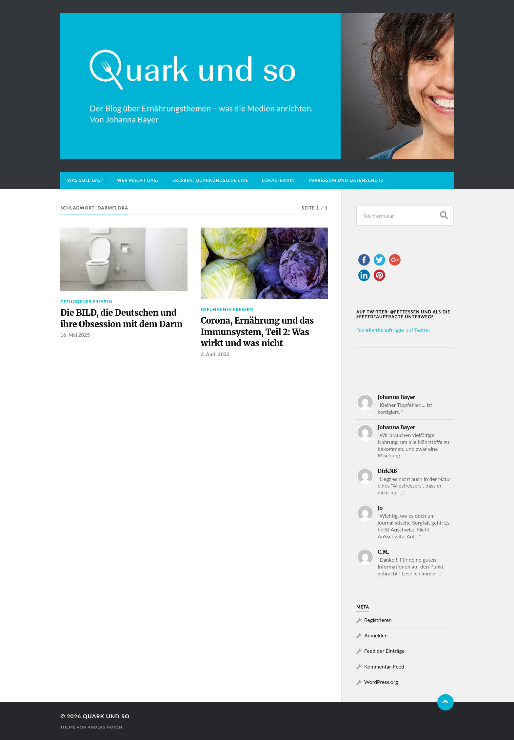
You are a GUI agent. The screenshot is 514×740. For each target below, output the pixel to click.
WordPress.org (381, 682)
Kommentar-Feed (384, 666)
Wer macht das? (138, 180)
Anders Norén (105, 727)
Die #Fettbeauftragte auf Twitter (393, 330)
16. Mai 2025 (75, 335)
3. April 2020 (215, 354)
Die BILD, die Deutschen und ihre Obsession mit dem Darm (121, 318)
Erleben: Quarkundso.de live (210, 180)
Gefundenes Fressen (86, 301)
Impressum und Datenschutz (346, 180)
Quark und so (106, 716)
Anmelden (375, 635)
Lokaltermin (278, 180)
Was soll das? (85, 180)
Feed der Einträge (384, 651)
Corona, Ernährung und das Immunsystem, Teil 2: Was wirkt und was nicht (257, 332)
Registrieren (378, 620)
